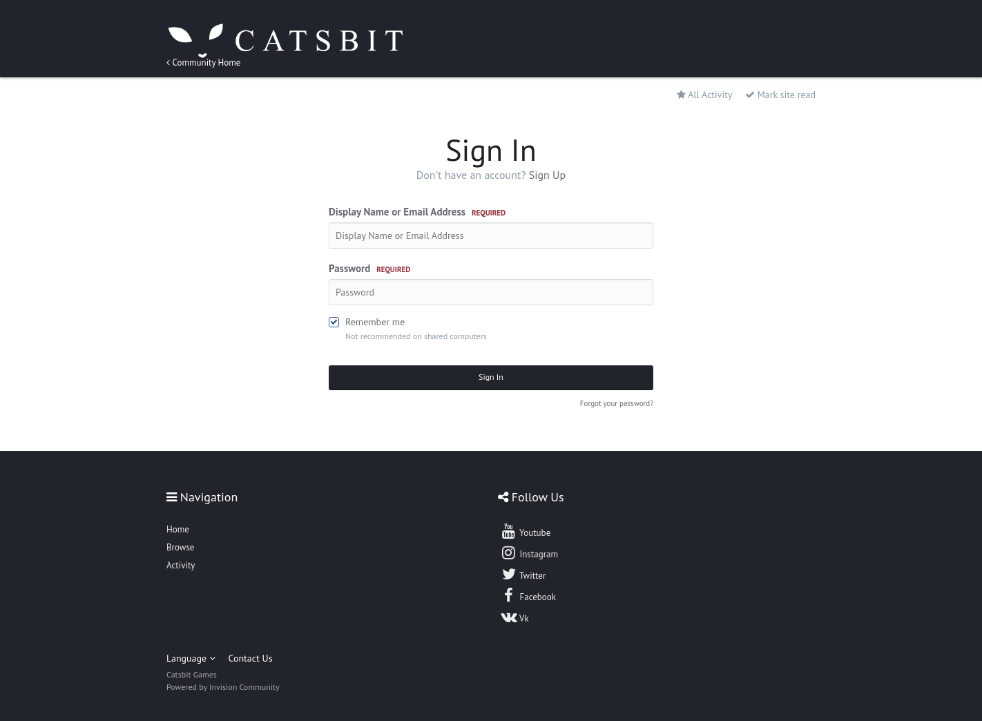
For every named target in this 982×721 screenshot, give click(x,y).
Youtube (525, 531)
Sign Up (547, 175)
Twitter (523, 573)
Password (369, 268)
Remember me (375, 322)
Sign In (491, 377)
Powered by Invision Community (223, 687)
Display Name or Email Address (417, 211)
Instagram (529, 552)
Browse (180, 547)
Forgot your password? (616, 403)
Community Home (203, 62)
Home (177, 529)
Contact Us (250, 658)
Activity (180, 565)
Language (190, 658)
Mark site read (780, 94)
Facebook (528, 595)
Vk (514, 616)
